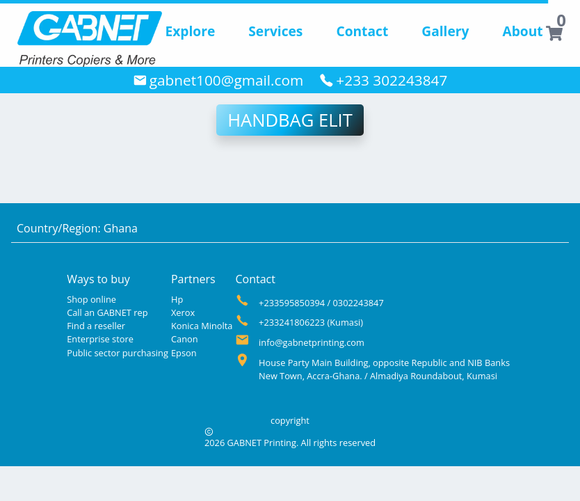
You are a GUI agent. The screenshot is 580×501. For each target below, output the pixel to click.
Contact (362, 31)
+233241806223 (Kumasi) (311, 322)
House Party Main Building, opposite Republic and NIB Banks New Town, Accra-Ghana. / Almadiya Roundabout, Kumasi (384, 369)
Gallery (445, 31)
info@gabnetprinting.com (311, 342)
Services (275, 31)
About (522, 31)
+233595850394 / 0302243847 (321, 302)
